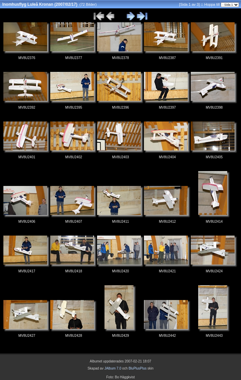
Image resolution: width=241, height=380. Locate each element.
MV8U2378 (120, 58)
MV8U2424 (214, 271)
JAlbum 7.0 (112, 368)
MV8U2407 (73, 221)
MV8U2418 (73, 271)
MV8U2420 (120, 271)
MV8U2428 (73, 335)
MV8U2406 (26, 221)
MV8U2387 (167, 58)
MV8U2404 (167, 157)
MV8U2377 (73, 58)
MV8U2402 (73, 157)
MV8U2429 (120, 335)
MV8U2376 (26, 58)
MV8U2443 (214, 335)
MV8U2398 (214, 107)
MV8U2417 (26, 271)
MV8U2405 (214, 157)
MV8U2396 (120, 107)
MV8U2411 (120, 221)
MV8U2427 (26, 335)
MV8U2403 (120, 157)
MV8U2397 (167, 107)
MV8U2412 (167, 221)
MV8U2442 (167, 335)
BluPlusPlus (137, 368)
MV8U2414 (214, 221)
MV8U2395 (73, 107)
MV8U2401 (26, 157)
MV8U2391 (214, 58)
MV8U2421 (167, 271)
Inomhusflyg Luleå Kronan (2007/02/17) (40, 4)
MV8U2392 (26, 107)
